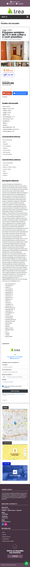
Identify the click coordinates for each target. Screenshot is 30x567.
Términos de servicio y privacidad (8, 564)
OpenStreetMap (24, 439)
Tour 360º (8, 75)
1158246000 (20, 3)
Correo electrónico (7, 369)
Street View (9, 70)
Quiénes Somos (6, 536)
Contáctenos (5, 539)
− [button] (4, 414)
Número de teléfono (7, 374)
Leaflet (15, 439)
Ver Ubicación (14, 454)
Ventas (4, 534)
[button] (27, 41)
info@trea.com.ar (16, 358)
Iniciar (15, 475)
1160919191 (11, 3)
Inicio (2, 21)
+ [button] (4, 411)
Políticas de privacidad (8, 541)
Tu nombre (5, 364)
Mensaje (4, 379)
